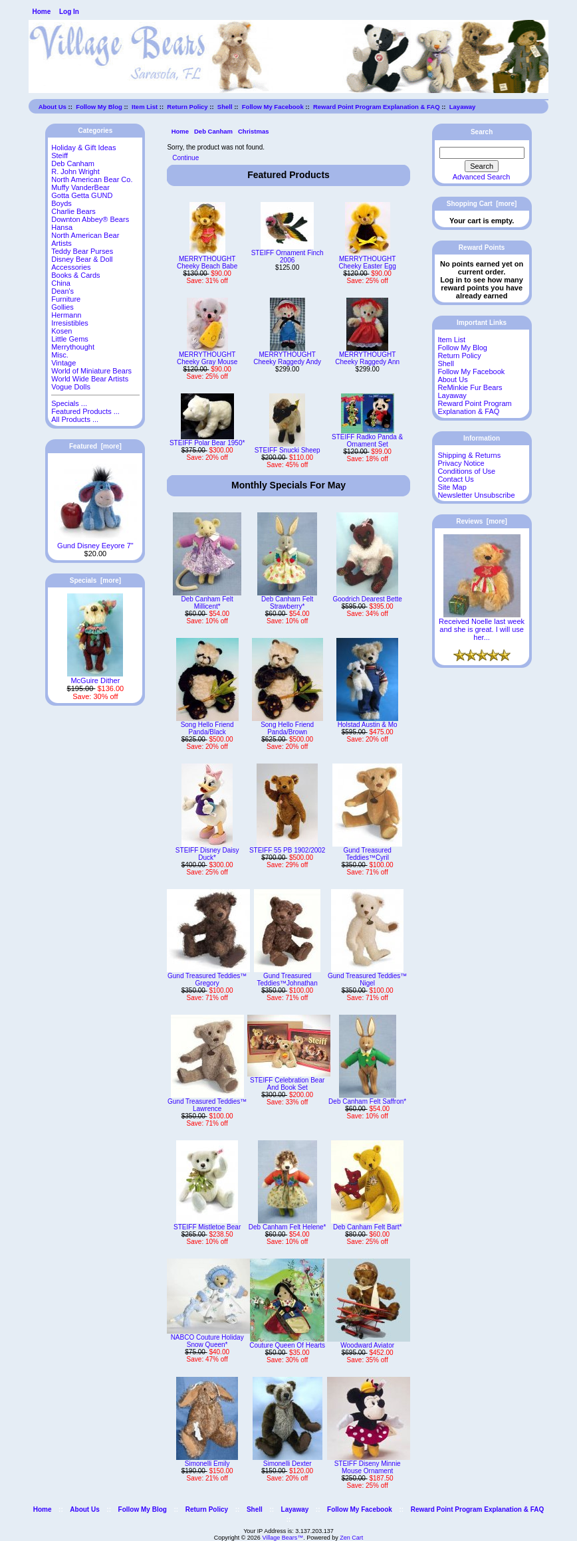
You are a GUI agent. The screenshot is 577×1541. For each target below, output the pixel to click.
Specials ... (69, 403)
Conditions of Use (466, 471)
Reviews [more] (481, 521)
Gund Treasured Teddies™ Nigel (367, 979)
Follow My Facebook (273, 106)
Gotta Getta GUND (81, 195)
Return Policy (187, 106)
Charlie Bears (73, 211)
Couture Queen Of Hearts (287, 1345)
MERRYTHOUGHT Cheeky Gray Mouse (207, 358)
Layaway (462, 106)
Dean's (62, 291)
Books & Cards (75, 275)
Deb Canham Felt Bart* (367, 1227)
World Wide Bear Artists (89, 379)
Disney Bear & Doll (81, 259)
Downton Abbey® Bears (90, 219)
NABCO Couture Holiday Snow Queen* (207, 1341)
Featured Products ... (85, 411)
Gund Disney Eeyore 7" (95, 542)
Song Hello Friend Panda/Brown (287, 728)
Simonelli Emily (207, 1463)
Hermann (66, 315)
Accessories (70, 267)
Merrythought (72, 347)
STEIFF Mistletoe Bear (207, 1227)
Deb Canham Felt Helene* (287, 1227)
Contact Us (455, 479)
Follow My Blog (99, 106)
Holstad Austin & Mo (368, 724)
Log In (69, 11)
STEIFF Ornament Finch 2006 (287, 256)
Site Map (451, 487)
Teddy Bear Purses (82, 251)
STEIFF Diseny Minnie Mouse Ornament (367, 1467)
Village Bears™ (282, 1537)
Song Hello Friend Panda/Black (207, 728)
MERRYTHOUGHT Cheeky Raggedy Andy (287, 358)
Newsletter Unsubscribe (476, 495)
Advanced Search (482, 177)
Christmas (253, 131)
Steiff (59, 155)
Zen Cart (351, 1537)
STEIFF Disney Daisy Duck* (207, 854)
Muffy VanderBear (80, 187)
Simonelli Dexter (287, 1463)
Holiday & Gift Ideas (83, 148)
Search (482, 132)
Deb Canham (213, 131)
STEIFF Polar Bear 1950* (207, 443)
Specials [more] (95, 580)
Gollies (62, 307)
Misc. (59, 355)
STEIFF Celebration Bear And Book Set (287, 1084)
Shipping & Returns (469, 455)
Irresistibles (69, 323)
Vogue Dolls (70, 387)
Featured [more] (95, 446)
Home (41, 11)
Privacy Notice (460, 463)
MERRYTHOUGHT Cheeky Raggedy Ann (367, 358)
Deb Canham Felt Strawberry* (287, 602)
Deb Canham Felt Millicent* (207, 602)
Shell (225, 106)
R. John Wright (75, 171)
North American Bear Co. (91, 179)
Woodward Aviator (367, 1345)
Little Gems (69, 339)
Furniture (65, 299)
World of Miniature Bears (91, 371)
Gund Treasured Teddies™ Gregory (207, 979)
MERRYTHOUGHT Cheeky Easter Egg (367, 262)
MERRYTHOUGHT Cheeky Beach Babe (207, 262)
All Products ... (74, 419)
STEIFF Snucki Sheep (287, 450)
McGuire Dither (95, 677)
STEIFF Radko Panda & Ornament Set (367, 440)
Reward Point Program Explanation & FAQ (376, 106)
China (60, 283)
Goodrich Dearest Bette (367, 599)
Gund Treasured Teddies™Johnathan (287, 979)
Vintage (63, 363)
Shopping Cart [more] (482, 203)
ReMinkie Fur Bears (469, 387)
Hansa (61, 227)
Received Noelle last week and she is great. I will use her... (481, 626)
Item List (145, 106)
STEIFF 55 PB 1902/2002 (287, 850)
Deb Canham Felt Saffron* (367, 1101)
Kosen (61, 331)
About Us (52, 106)
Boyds (61, 203)
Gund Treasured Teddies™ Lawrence (207, 1105)
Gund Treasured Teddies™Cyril (368, 854)
